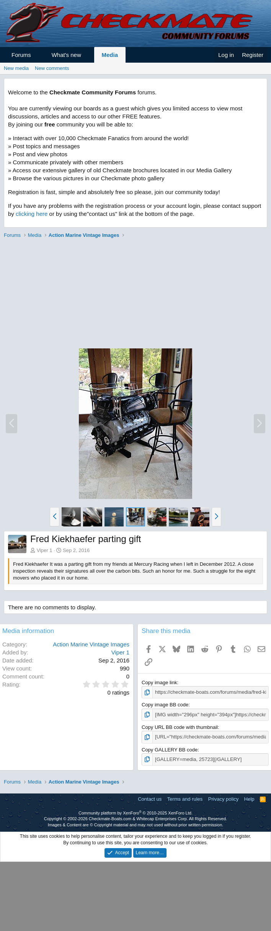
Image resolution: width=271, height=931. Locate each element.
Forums (21, 55)
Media (110, 55)
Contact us (150, 798)
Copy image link (159, 682)
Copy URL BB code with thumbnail (180, 727)
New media (16, 68)
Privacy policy (223, 798)
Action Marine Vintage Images (91, 644)
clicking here (31, 213)
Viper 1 (44, 550)
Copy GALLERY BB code (170, 749)
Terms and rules (184, 798)
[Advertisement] (133, 294)
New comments (52, 68)
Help (249, 798)
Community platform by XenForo (135, 812)
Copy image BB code (165, 705)
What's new (66, 55)
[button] (38, 55)
